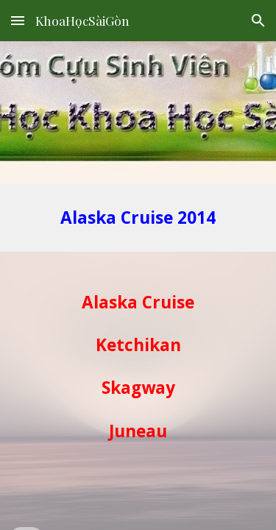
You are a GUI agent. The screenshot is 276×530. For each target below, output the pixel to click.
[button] (17, 20)
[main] (138, 218)
